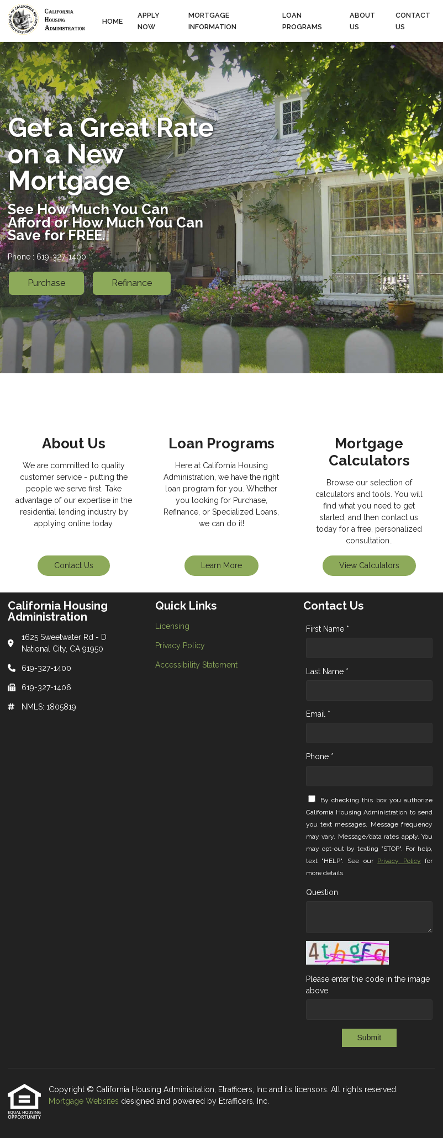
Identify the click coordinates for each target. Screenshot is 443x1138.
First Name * (327, 628)
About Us (362, 21)
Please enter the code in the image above (368, 985)
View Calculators (369, 565)
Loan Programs (302, 21)
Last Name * (327, 671)
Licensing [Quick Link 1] (172, 626)
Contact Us (412, 21)
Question (322, 892)
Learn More (221, 565)
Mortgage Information (212, 21)
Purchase (46, 283)
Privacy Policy (398, 861)
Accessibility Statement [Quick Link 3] (196, 664)
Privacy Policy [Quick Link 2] (180, 645)
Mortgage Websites (85, 1101)
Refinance (132, 283)
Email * (318, 714)
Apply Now (149, 21)
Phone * (320, 756)
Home (112, 21)
